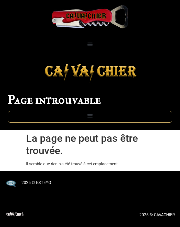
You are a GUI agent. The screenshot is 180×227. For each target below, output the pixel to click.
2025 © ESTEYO (36, 182)
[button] (90, 44)
